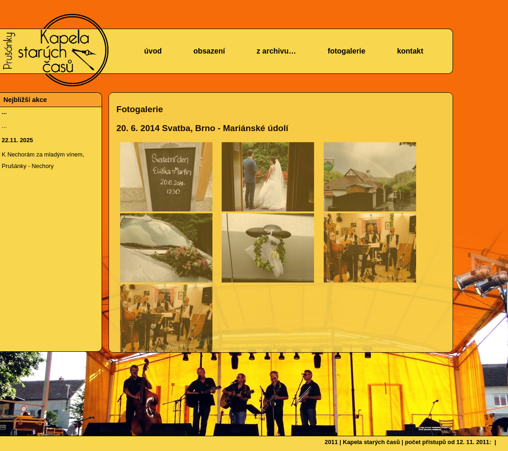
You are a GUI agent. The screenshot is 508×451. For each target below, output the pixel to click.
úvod (153, 51)
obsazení (209, 51)
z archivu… (276, 51)
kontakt (410, 51)
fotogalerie (346, 51)
